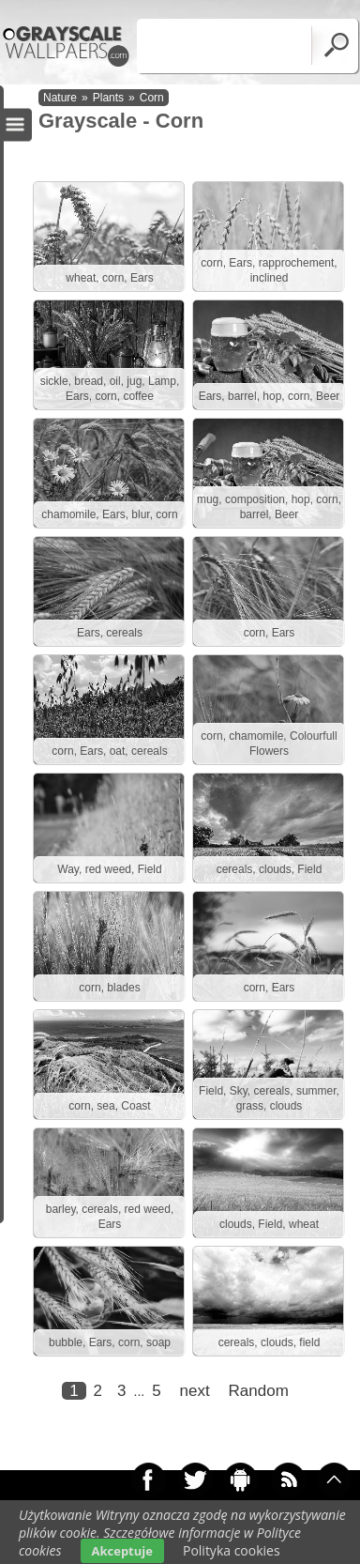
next (195, 1391)
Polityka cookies (231, 1550)
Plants (108, 97)
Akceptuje (122, 1550)
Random (259, 1391)
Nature (60, 97)
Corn (152, 97)
